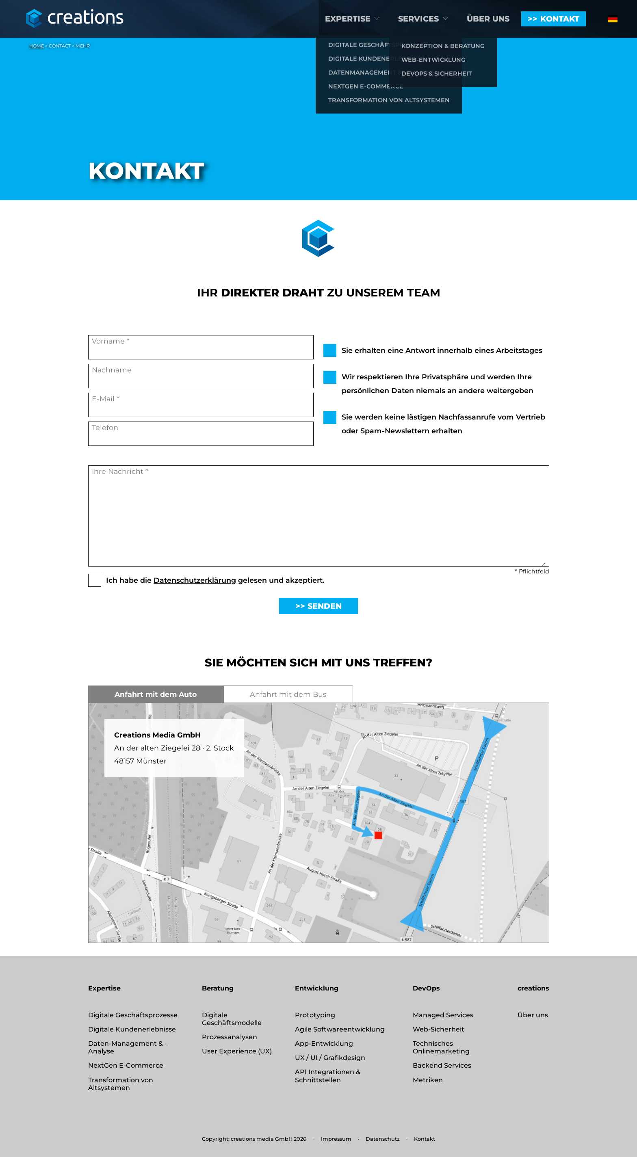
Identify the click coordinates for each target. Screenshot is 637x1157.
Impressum (336, 1139)
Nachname (201, 376)
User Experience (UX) (237, 1051)
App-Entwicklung (324, 1043)
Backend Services (442, 1065)
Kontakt (559, 19)
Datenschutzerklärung (195, 580)
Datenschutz (383, 1139)
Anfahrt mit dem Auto (156, 694)
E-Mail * (201, 405)
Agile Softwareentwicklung (340, 1029)
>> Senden (318, 606)
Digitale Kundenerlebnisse (132, 1029)
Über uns (488, 19)
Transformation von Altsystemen (120, 1084)
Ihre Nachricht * (319, 516)
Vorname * (201, 348)
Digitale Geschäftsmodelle (232, 1019)
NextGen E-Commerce (125, 1065)
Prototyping (315, 1015)
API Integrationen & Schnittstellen (327, 1075)
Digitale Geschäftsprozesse (133, 1015)
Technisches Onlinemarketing (441, 1047)
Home (36, 46)
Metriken (428, 1080)
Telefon (201, 434)
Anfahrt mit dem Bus (288, 694)
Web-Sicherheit (438, 1029)
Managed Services (443, 1015)
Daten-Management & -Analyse (127, 1047)
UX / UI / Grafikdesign (330, 1058)
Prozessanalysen (229, 1037)
